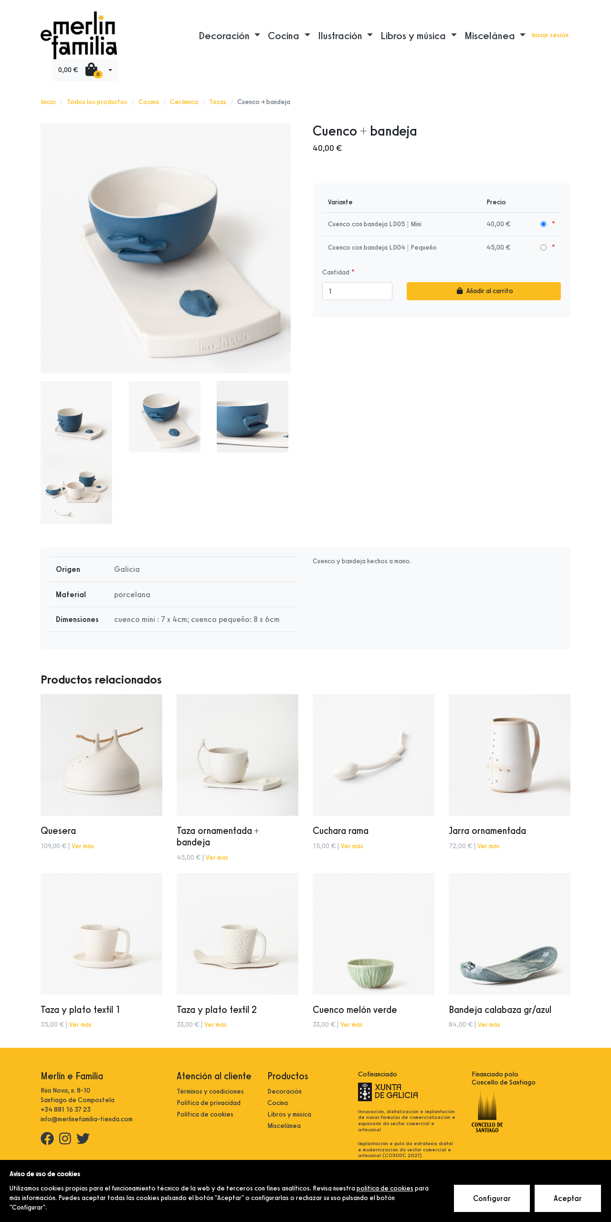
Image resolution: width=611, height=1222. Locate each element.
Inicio (48, 102)
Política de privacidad (209, 1103)
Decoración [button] (225, 35)
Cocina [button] (285, 35)
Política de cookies (205, 1114)
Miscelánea (284, 1126)
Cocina (148, 102)
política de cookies (385, 1188)
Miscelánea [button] (490, 35)
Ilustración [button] (341, 35)
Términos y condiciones (210, 1091)
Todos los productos (97, 102)
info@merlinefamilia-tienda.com (87, 1119)
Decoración (284, 1091)
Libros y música (289, 1114)
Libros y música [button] (414, 35)
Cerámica (184, 102)
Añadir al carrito (483, 291)
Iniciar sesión (550, 35)
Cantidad (335, 272)
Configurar (492, 1198)
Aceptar (568, 1198)
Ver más (83, 846)
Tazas (217, 102)
